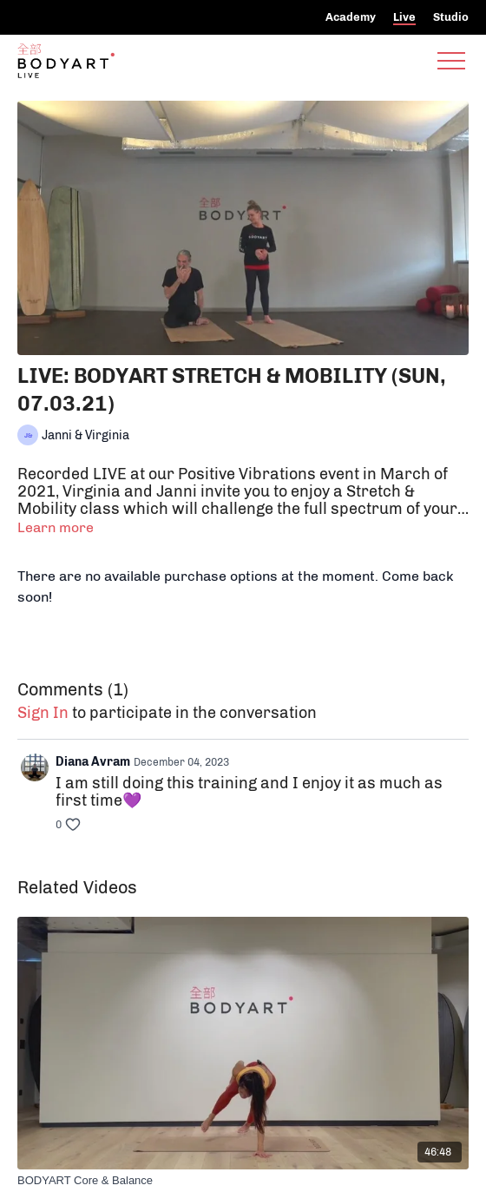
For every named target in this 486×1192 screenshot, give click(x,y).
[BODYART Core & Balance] (243, 1180)
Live (404, 16)
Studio (451, 16)
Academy (350, 16)
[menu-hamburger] (451, 60)
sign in (43, 712)
